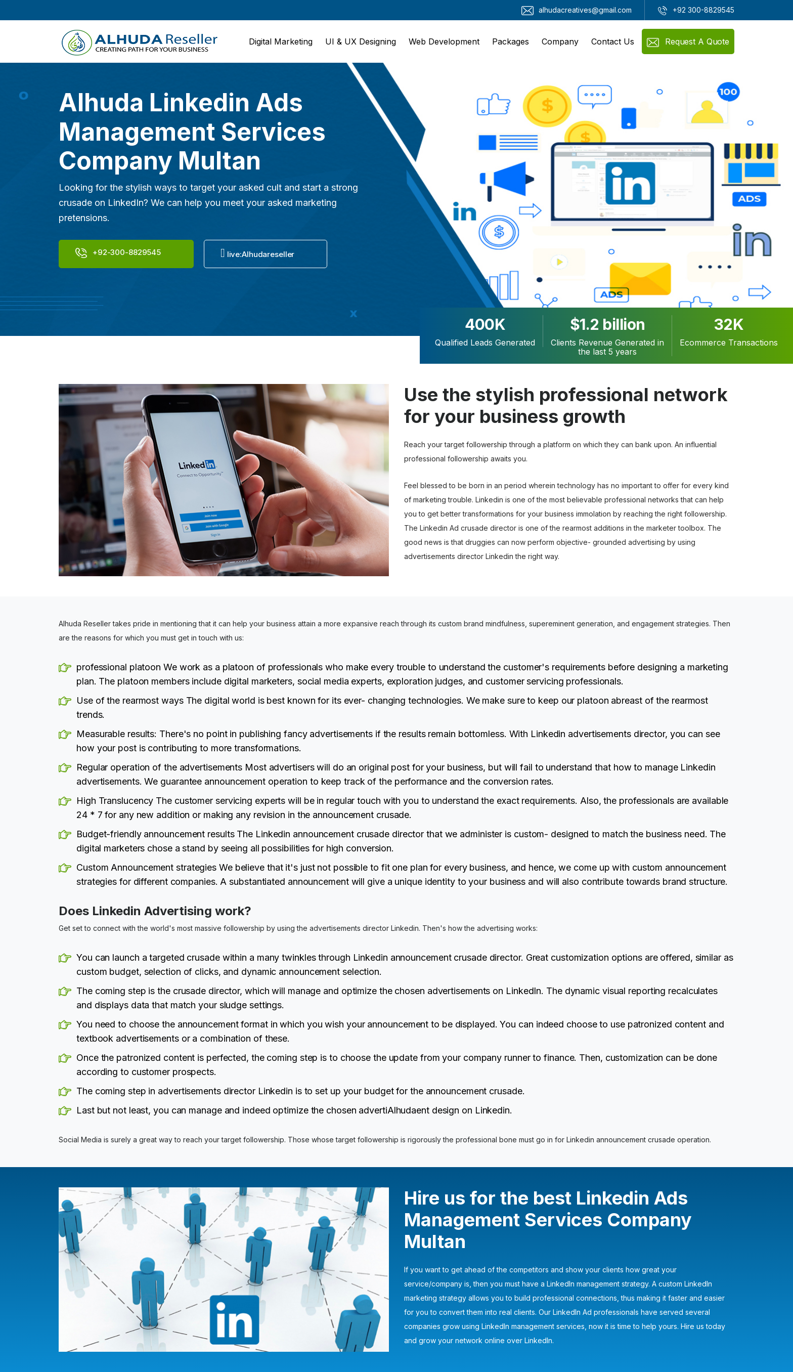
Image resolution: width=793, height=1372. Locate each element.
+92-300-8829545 (118, 252)
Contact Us (612, 41)
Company (560, 41)
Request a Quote (688, 41)
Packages (510, 41)
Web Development (444, 41)
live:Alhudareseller (257, 253)
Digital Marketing (281, 41)
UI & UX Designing (360, 41)
